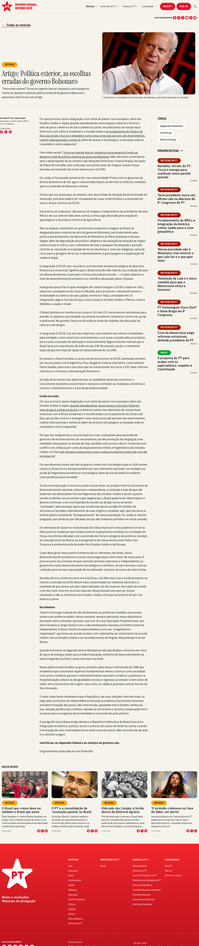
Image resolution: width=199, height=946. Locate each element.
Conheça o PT (140, 860)
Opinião (72, 909)
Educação (73, 895)
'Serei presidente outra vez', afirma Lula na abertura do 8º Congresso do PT (176, 198)
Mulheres (72, 890)
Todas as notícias (16, 25)
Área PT (167, 6)
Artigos (9, 803)
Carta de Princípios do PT (145, 875)
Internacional (74, 880)
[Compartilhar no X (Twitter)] (5, 131)
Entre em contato (173, 875)
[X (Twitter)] (182, 17)
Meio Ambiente (75, 918)
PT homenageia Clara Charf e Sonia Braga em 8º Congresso (176, 311)
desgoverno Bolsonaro (171, 126)
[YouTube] (186, 17)
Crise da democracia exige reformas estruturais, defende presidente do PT (175, 336)
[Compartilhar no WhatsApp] (10, 131)
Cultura (71, 904)
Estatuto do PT (140, 871)
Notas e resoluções (15, 897)
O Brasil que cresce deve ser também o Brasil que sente (21, 810)
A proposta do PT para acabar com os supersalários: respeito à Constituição (174, 363)
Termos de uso (75, 942)
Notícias (73, 860)
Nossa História (140, 866)
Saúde (71, 885)
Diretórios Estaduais (142, 904)
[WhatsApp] (190, 17)
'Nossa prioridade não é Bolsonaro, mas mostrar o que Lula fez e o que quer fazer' (175, 254)
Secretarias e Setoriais (144, 899)
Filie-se (184, 6)
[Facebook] (174, 17)
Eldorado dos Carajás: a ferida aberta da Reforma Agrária (122, 810)
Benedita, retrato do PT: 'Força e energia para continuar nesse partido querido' (174, 171)
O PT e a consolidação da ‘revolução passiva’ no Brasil (71, 810)
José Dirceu (166, 133)
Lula (70, 866)
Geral (103, 866)
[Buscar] (195, 6)
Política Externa (168, 139)
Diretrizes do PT (110, 860)
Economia (73, 871)
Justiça (71, 914)
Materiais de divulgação (19, 901)
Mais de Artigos (10, 767)
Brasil (164, 352)
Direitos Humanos (76, 899)
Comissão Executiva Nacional (147, 890)
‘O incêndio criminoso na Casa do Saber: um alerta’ (172, 810)
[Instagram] (178, 17)
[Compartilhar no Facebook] (1, 131)
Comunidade (172, 860)
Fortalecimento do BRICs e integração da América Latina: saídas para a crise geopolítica (176, 226)
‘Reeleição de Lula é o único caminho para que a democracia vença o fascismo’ (177, 284)
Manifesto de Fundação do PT (147, 880)
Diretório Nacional (141, 895)
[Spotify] (195, 17)
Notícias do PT (169, 160)
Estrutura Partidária (142, 885)
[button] (92, 6)
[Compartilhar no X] (42, 830)
